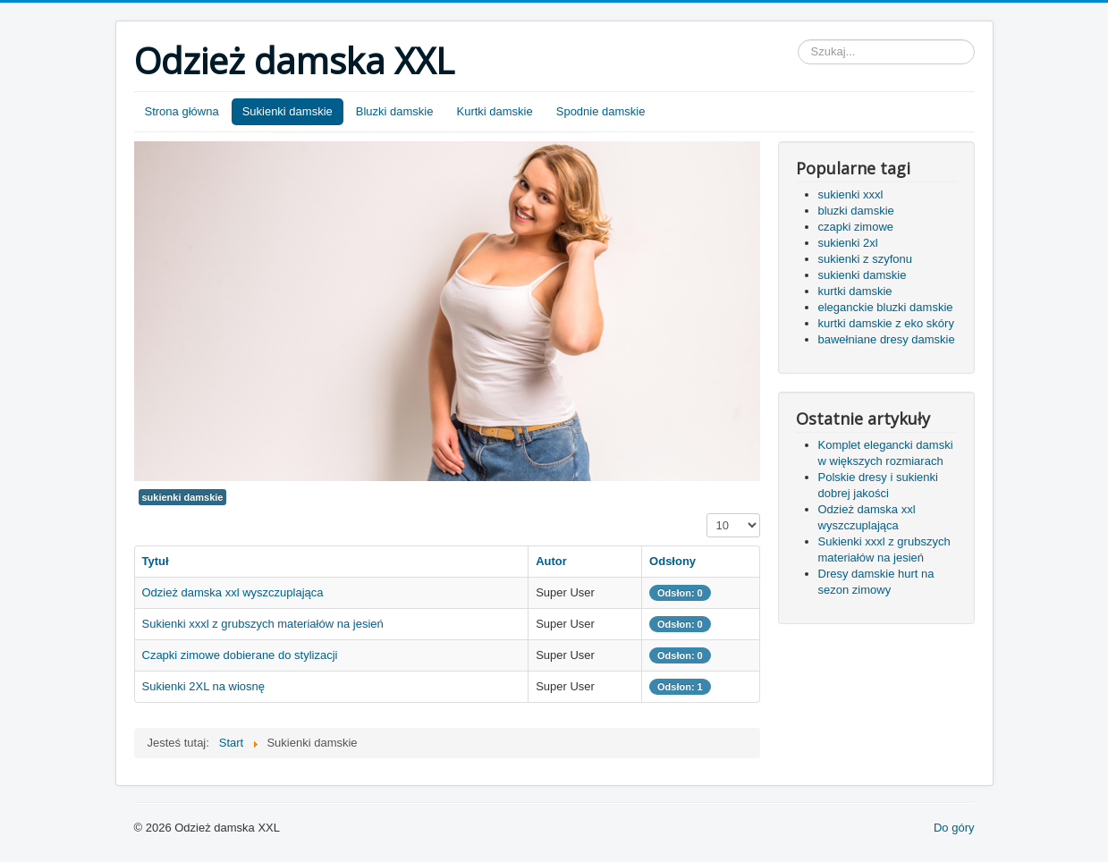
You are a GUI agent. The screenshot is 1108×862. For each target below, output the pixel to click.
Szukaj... (798, 39)
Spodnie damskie (601, 111)
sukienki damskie (183, 497)
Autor (551, 561)
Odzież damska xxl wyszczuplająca (233, 592)
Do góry (954, 827)
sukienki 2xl (848, 242)
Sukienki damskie (287, 111)
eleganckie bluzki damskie (885, 307)
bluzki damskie (856, 210)
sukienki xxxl (851, 194)
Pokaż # (706, 513)
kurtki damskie (855, 291)
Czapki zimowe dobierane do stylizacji (240, 655)
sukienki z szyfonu (865, 259)
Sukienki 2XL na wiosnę (204, 686)
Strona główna (182, 111)
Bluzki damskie (395, 111)
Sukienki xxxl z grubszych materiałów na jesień (263, 623)
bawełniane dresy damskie (886, 339)
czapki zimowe (856, 226)
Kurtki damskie (494, 111)
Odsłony (672, 561)
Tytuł (155, 561)
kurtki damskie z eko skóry (886, 323)
